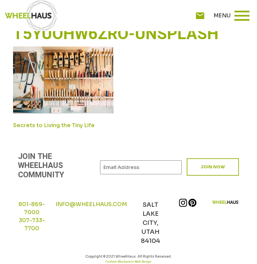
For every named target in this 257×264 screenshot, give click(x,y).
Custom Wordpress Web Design (128, 261)
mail (200, 16)
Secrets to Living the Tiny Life (54, 125)
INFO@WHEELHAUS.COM (91, 204)
